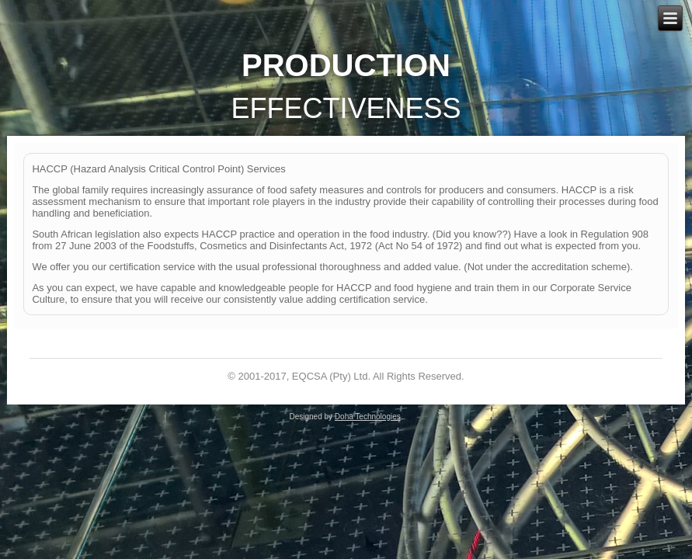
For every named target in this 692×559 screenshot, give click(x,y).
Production (346, 65)
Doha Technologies (368, 416)
